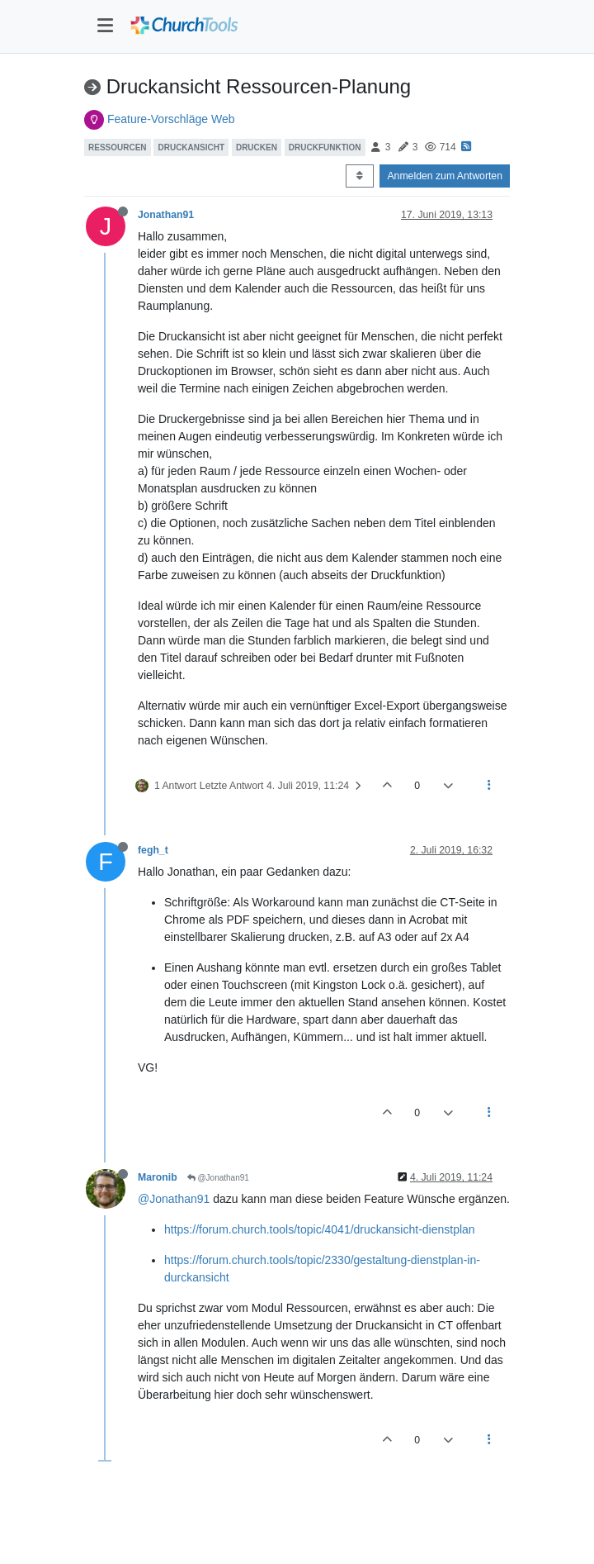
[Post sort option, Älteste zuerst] (359, 176)
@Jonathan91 (218, 1177)
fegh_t (153, 850)
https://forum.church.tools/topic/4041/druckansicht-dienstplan (319, 1229)
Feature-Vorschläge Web (171, 119)
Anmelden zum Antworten (444, 176)
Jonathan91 (166, 215)
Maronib (157, 1177)
